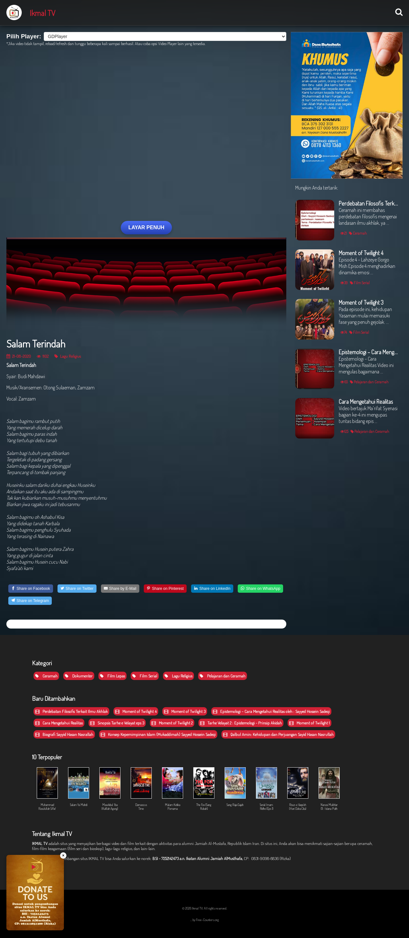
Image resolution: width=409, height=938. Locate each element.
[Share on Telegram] (30, 601)
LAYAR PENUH (146, 227)
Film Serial (144, 675)
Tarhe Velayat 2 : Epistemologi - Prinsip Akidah (241, 722)
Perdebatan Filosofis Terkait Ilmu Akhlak (71, 711)
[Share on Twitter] (77, 588)
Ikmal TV (42, 13)
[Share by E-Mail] (120, 588)
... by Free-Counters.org (204, 920)
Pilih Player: (23, 36)
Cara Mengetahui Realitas (59, 722)
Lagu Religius (67, 356)
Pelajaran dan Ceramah (222, 675)
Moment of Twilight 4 (136, 711)
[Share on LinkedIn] (212, 588)
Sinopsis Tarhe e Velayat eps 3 (117, 722)
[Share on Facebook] (30, 588)
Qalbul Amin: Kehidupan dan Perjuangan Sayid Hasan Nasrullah (278, 734)
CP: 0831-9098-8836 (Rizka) (267, 858)
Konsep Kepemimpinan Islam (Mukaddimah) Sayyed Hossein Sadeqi (158, 734)
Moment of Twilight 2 (172, 722)
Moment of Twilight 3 (184, 711)
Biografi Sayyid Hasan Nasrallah (64, 734)
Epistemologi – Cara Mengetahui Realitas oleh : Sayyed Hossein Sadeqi (271, 711)
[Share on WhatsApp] (260, 588)
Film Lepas (112, 675)
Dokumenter (79, 675)
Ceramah (46, 675)
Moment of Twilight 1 (309, 722)
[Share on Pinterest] (165, 588)
